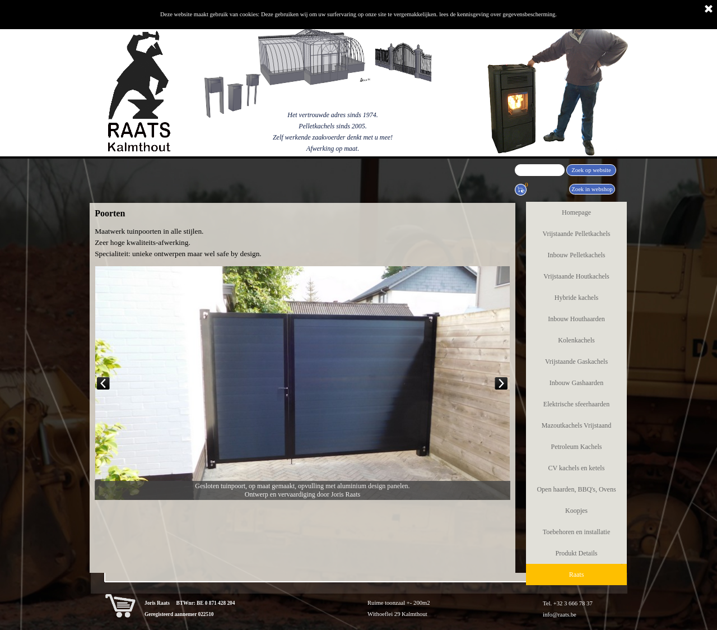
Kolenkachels (576, 340)
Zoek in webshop (591, 189)
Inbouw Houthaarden (576, 319)
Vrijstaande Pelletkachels (577, 234)
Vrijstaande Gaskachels (576, 361)
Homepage (576, 212)
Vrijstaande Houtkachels (576, 276)
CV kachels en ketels (576, 468)
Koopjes (576, 511)
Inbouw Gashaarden (576, 383)
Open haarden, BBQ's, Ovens (576, 489)
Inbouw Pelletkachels (577, 255)
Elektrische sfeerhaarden (576, 404)
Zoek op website (591, 170)
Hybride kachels (576, 298)
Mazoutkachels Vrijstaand (577, 425)
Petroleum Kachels (576, 447)
